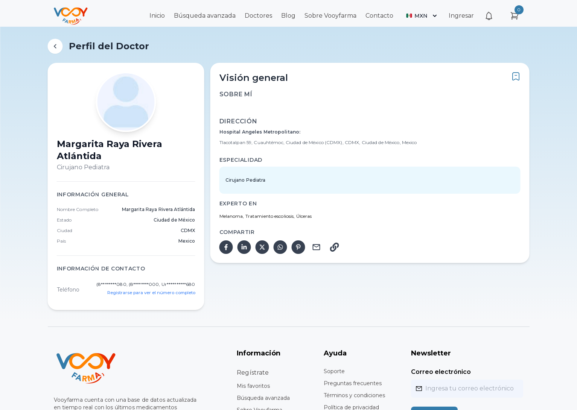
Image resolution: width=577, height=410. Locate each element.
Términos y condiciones (354, 395)
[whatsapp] (280, 247)
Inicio (157, 15)
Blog (288, 15)
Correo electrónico (441, 371)
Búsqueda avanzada (205, 15)
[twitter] (262, 247)
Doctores (258, 15)
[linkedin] (244, 247)
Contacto (379, 15)
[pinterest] (298, 247)
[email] (316, 247)
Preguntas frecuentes (353, 383)
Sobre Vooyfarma (330, 15)
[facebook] (226, 247)
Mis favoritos (253, 386)
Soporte (334, 371)
